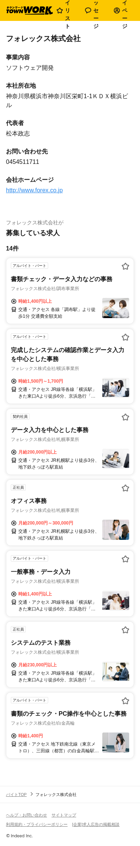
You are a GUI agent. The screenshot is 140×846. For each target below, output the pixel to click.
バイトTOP (16, 794)
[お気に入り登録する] (125, 266)
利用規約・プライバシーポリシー (37, 824)
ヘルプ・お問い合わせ (26, 815)
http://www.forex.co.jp (34, 190)
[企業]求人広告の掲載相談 (95, 824)
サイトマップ (64, 815)
